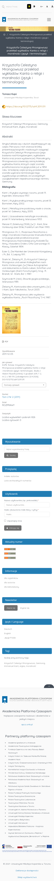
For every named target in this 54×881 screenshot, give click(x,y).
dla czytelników (11, 578)
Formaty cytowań (11, 385)
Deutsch (8, 629)
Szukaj (12, 455)
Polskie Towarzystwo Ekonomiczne (21, 796)
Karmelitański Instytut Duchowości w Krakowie (26, 769)
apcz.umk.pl (27, 724)
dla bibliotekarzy (11, 587)
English (7, 633)
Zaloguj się (14, 528)
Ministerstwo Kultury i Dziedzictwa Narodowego (26, 773)
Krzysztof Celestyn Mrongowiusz (19, 663)
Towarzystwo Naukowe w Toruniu (21, 806)
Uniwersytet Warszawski (18, 823)
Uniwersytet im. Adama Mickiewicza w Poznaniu (27, 809)
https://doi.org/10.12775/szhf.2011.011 (26, 106)
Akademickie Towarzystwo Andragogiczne (24, 746)
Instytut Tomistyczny (16, 766)
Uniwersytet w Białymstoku (19, 820)
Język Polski (10, 637)
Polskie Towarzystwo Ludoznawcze (21, 799)
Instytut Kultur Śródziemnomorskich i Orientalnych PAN (30, 763)
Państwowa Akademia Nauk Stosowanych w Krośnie (28, 776)
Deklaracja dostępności (27, 870)
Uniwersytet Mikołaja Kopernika (20, 816)
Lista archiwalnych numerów (17, 480)
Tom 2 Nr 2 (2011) (11, 396)
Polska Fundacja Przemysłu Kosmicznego (24, 793)
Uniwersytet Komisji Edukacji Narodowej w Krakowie (28, 813)
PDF (6, 341)
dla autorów (9, 582)
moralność (31, 666)
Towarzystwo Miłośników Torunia (21, 803)
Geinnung (40, 663)
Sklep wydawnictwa (27, 877)
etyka (22, 666)
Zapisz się (11, 608)
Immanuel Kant (11, 666)
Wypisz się (24, 608)
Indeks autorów (11, 476)
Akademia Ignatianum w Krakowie (21, 743)
